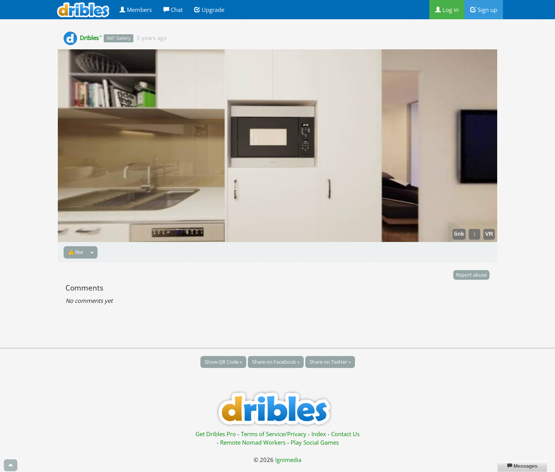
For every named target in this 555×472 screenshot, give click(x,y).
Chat (173, 9)
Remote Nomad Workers (253, 442)
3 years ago (151, 38)
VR (489, 233)
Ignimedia (288, 460)
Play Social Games (315, 442)
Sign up (483, 9)
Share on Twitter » (330, 361)
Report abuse (471, 274)
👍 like (75, 252)
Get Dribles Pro (216, 434)
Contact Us (345, 434)
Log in (447, 9)
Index (318, 434)
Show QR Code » (223, 361)
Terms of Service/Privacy (273, 434)
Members (135, 9)
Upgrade (209, 9)
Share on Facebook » (275, 361)
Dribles (91, 38)
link (459, 233)
